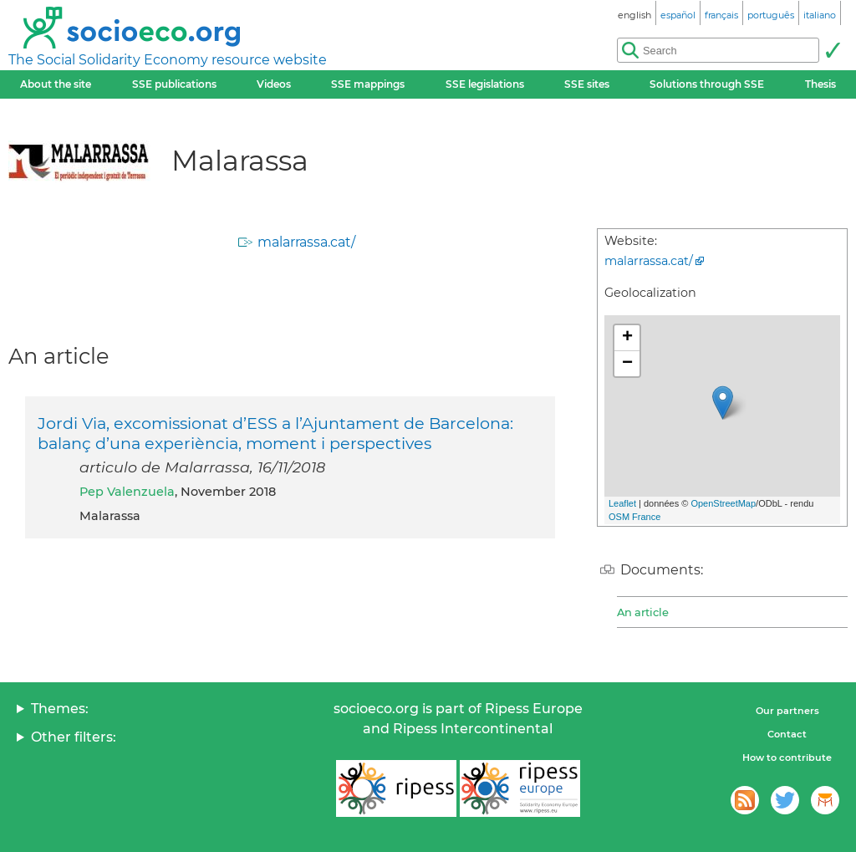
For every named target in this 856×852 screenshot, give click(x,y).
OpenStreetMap (723, 503)
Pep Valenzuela (127, 491)
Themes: (60, 709)
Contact (787, 734)
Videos (274, 84)
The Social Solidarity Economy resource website (167, 60)
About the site (55, 84)
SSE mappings (368, 84)
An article (643, 612)
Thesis (820, 84)
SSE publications (174, 84)
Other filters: (73, 737)
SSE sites (586, 84)
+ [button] (627, 337)
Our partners (787, 711)
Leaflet (622, 503)
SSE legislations (485, 84)
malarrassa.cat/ (306, 242)
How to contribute (787, 757)
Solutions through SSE (707, 84)
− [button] (627, 363)
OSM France (634, 517)
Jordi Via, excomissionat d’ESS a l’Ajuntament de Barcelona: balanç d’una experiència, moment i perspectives (275, 433)
